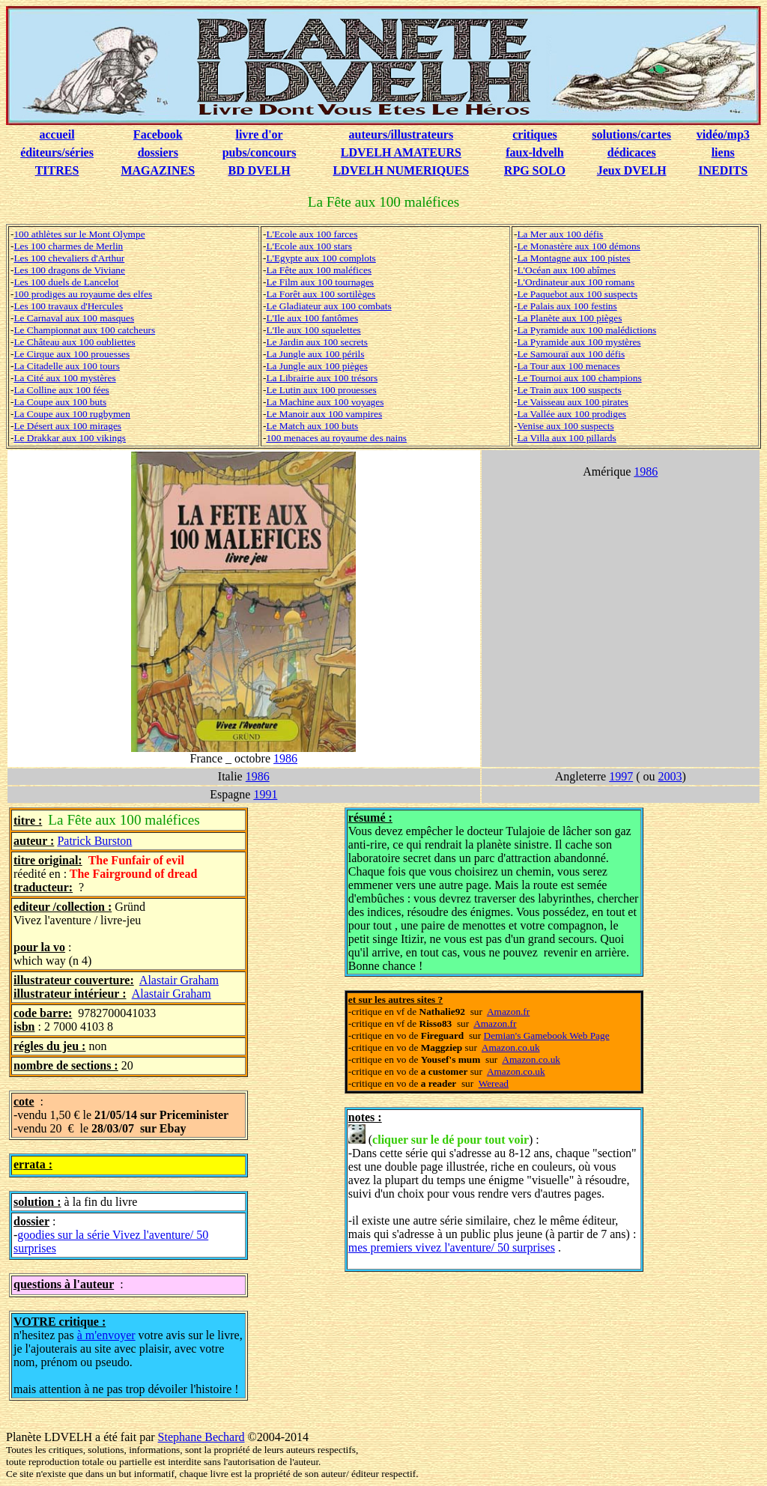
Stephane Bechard (201, 1437)
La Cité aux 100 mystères (64, 377)
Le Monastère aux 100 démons (578, 246)
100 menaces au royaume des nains (336, 437)
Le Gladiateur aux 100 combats (328, 306)
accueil (57, 134)
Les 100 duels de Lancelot (65, 282)
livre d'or (258, 134)
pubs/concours (259, 152)
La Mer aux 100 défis (560, 234)
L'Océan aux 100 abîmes (566, 270)
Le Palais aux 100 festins (566, 306)
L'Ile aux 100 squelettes (313, 330)
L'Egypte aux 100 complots (320, 258)
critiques (534, 134)
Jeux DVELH (632, 170)
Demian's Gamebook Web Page (547, 1035)
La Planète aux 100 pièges (569, 318)
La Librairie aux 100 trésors (322, 377)
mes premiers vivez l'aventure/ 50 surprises (451, 1247)
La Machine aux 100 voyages (325, 401)
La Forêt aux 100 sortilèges (320, 294)
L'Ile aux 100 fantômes (312, 318)
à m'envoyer (106, 1335)
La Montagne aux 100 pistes (573, 258)
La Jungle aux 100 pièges (316, 366)
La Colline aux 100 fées (61, 389)
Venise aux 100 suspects (565, 425)
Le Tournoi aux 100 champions (579, 377)
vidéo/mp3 (723, 134)
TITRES (57, 170)
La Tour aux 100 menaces (568, 366)
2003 (670, 776)
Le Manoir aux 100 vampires (324, 413)
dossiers (158, 152)
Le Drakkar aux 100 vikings (69, 437)
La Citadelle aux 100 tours (66, 366)
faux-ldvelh (534, 152)
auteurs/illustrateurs (401, 134)
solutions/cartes (631, 134)
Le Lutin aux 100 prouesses (321, 389)
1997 (621, 776)
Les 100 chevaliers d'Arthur (68, 258)
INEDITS (723, 170)
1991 (265, 794)
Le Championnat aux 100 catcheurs (84, 330)
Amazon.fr (508, 1011)
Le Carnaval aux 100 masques (73, 318)
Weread (494, 1083)
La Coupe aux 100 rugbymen (71, 413)
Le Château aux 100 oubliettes (74, 342)
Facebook (158, 134)
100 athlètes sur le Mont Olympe (79, 234)
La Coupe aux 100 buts (59, 401)
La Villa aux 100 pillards (566, 437)
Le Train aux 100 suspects (569, 389)
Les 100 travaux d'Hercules (68, 306)
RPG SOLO (535, 170)
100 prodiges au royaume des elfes (82, 294)
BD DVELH (259, 170)
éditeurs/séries (57, 152)
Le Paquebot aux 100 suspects (577, 294)
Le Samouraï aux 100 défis (571, 354)
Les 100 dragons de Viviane (69, 270)
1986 (285, 758)
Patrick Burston (94, 840)
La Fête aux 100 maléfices (319, 270)
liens (723, 152)
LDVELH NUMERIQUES (401, 170)
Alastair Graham (179, 980)
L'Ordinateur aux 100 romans (575, 282)
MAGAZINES (158, 170)
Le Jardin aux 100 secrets (316, 342)
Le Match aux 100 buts (312, 425)
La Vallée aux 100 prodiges (571, 413)
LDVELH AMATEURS (401, 152)
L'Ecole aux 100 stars (309, 246)
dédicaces (631, 152)
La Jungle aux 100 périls (315, 354)
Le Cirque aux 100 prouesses (71, 354)
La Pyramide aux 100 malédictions (586, 330)
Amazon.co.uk (511, 1047)
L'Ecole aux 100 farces (311, 234)
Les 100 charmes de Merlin (68, 246)
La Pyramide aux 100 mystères (578, 342)
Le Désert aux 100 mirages (67, 425)
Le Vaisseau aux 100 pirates (572, 401)
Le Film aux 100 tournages (320, 282)
